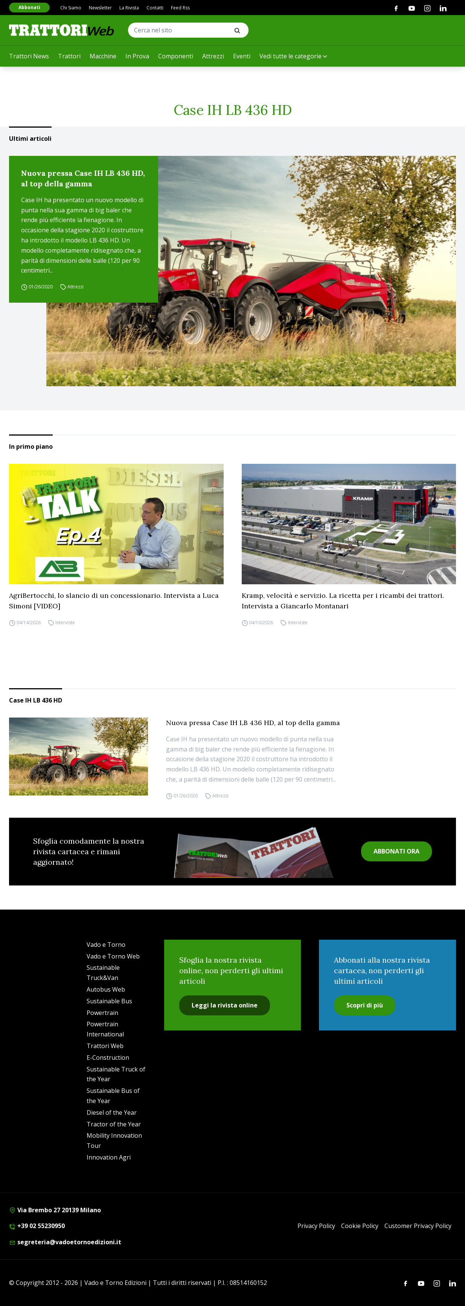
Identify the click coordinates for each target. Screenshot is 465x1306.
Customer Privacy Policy (417, 1226)
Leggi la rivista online (225, 1005)
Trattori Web (105, 1046)
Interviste (65, 622)
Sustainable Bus (109, 1001)
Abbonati (29, 7)
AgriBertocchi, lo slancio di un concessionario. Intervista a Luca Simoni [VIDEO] (114, 600)
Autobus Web (106, 989)
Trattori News (29, 56)
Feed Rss (180, 8)
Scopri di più (364, 1005)
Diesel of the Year (112, 1112)
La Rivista (129, 8)
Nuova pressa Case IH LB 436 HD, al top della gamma (83, 178)
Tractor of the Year (114, 1124)
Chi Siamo (70, 8)
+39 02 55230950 (37, 1226)
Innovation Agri (109, 1157)
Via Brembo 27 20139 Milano (55, 1210)
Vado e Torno (106, 944)
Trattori (69, 56)
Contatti (154, 8)
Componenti (175, 56)
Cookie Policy (359, 1226)
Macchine (103, 56)
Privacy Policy (316, 1226)
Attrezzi (213, 56)
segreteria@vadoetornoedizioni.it (65, 1242)
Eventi (241, 56)
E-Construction (108, 1057)
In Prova (137, 56)
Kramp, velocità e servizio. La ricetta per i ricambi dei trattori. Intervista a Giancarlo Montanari (343, 600)
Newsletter (100, 8)
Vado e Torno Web (113, 956)
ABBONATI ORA (396, 851)
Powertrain (102, 1013)
